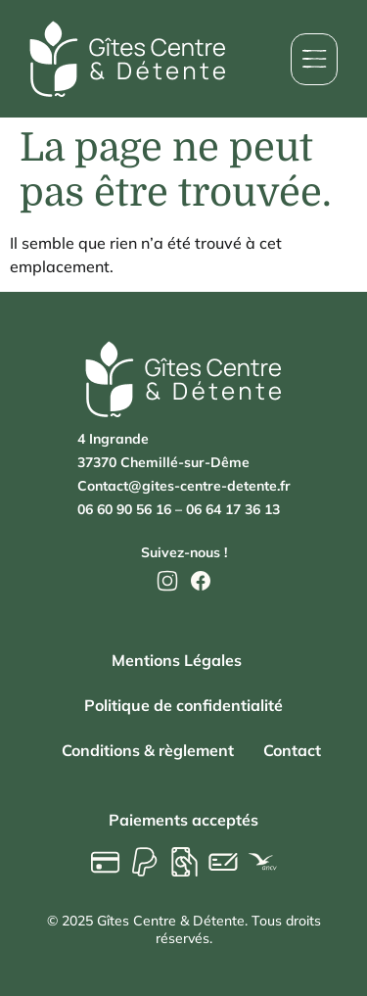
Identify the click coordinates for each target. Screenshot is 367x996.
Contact (292, 750)
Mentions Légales (177, 660)
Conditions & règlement (148, 750)
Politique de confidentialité (183, 705)
